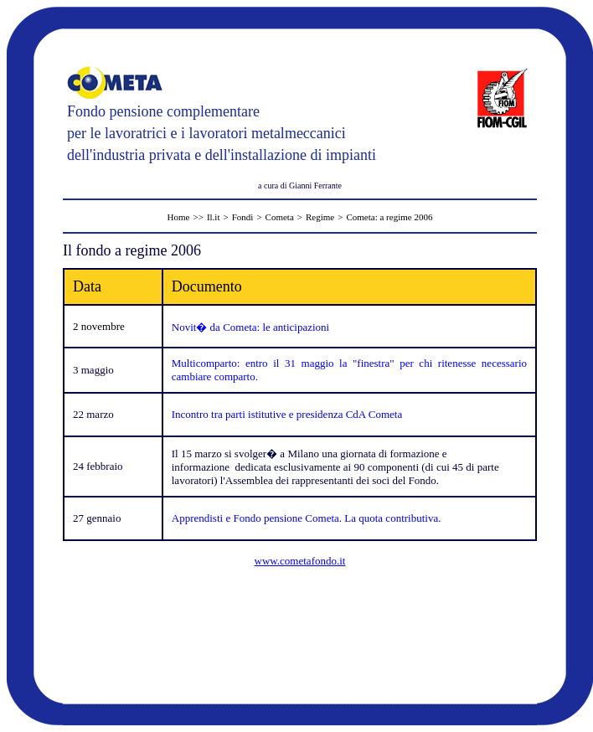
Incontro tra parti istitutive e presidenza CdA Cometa (287, 414)
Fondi (243, 217)
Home (179, 217)
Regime (320, 217)
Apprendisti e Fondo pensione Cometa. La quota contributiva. (306, 518)
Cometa (280, 217)
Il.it (213, 217)
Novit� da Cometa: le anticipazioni (250, 327)
